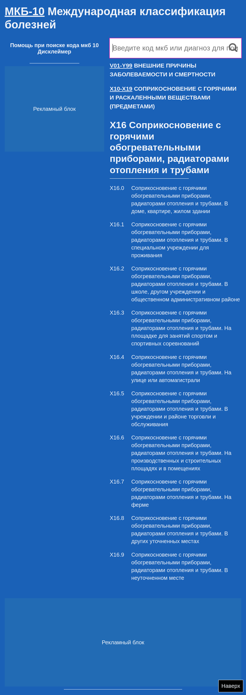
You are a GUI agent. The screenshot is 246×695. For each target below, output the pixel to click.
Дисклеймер (54, 52)
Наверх (230, 686)
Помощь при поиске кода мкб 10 (54, 45)
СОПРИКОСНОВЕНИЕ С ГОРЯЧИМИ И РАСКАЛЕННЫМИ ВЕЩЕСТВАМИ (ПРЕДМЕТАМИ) (173, 97)
